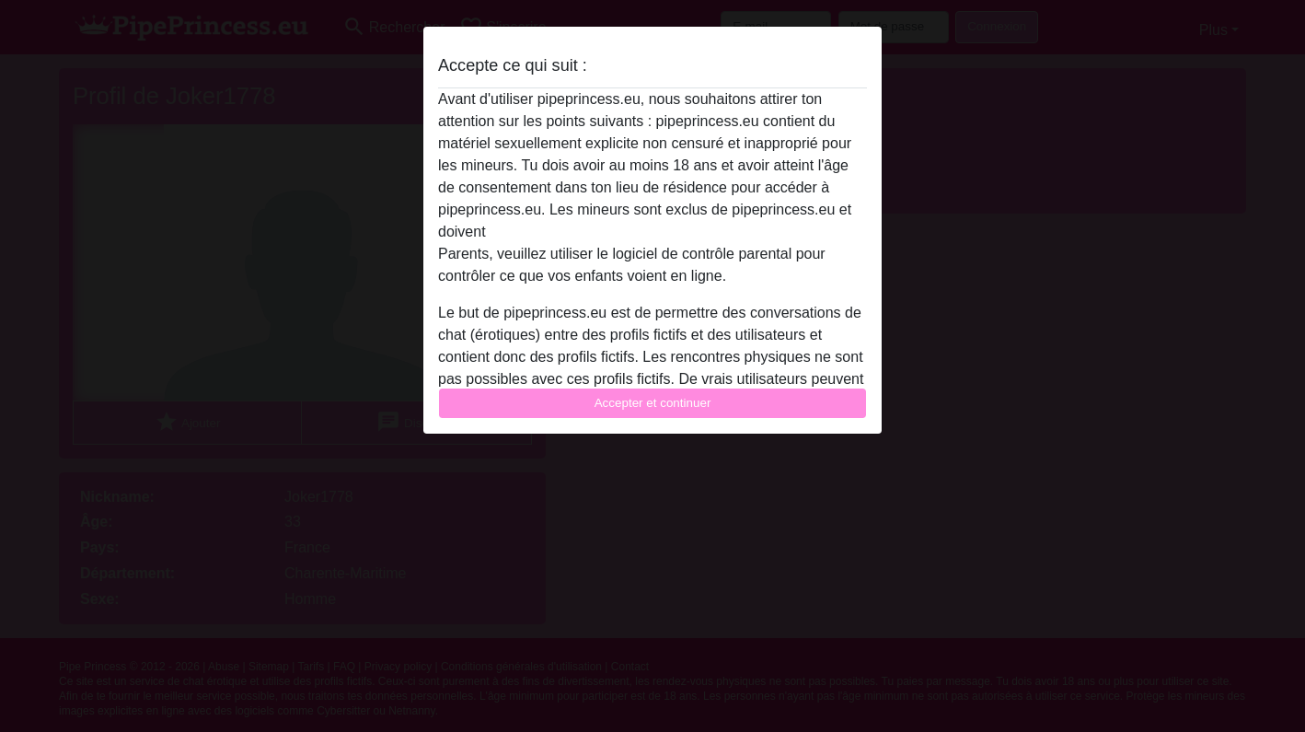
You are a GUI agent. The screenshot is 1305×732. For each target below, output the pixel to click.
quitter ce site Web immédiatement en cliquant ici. (652, 231)
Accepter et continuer (653, 403)
